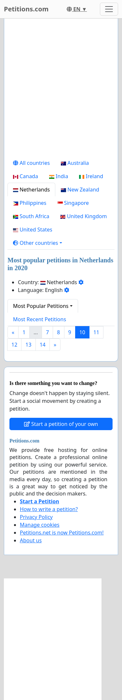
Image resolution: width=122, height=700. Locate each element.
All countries (31, 162)
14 (43, 344)
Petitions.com (26, 9)
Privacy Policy (36, 517)
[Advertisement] (61, 90)
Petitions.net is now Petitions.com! (61, 532)
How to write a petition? (49, 509)
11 (96, 332)
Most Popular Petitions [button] (41, 306)
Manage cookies (40, 524)
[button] (37, 243)
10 (82, 332)
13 (28, 344)
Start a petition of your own (61, 424)
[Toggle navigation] (109, 9)
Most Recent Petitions (39, 319)
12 (14, 344)
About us (31, 540)
